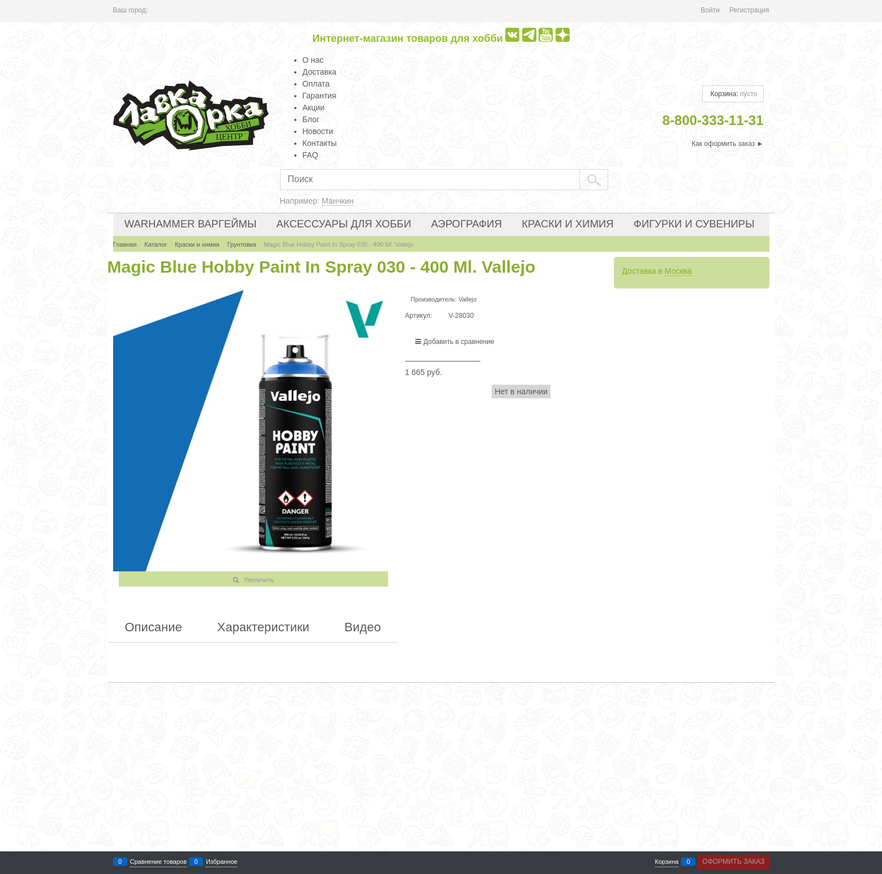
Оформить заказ (733, 862)
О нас (313, 59)
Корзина (667, 862)
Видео (363, 627)
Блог (311, 119)
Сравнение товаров (158, 862)
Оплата (316, 83)
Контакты (320, 143)
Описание (153, 627)
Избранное (222, 862)
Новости (318, 131)
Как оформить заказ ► (727, 144)
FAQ (311, 155)
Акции (314, 107)
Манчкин (338, 200)
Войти (710, 10)
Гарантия (320, 95)
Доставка (320, 71)
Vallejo (467, 299)
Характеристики (263, 627)
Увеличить (259, 579)
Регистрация (749, 10)
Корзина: (732, 94)
